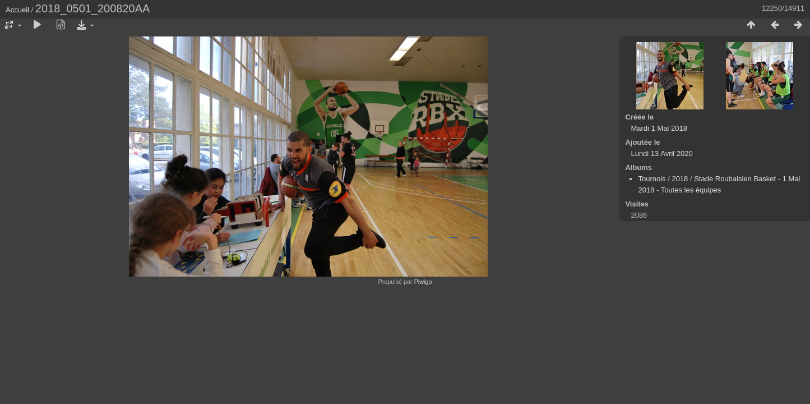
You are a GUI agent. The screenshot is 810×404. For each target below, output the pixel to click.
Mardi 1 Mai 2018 (659, 128)
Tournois (651, 179)
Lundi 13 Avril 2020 (661, 153)
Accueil (17, 10)
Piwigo (423, 281)
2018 (680, 179)
